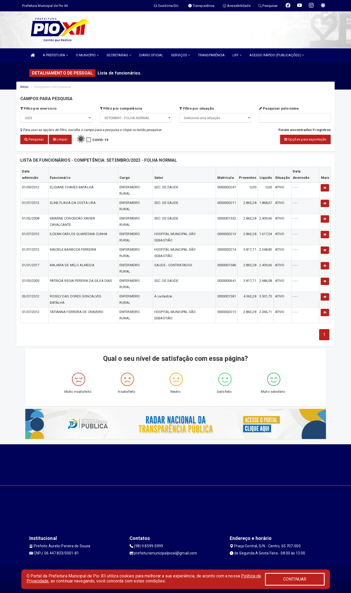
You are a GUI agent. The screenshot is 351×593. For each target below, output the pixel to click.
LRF (237, 55)
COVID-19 (100, 140)
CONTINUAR (294, 579)
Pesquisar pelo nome (279, 108)
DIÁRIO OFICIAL (151, 55)
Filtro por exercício (38, 108)
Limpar (60, 139)
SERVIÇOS (180, 55)
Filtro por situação (196, 108)
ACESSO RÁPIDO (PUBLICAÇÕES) (276, 55)
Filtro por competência (121, 108)
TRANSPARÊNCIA (211, 55)
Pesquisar (34, 139)
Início (24, 87)
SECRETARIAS (119, 55)
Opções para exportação (305, 139)
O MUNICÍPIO (87, 55)
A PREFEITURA (55, 55)
